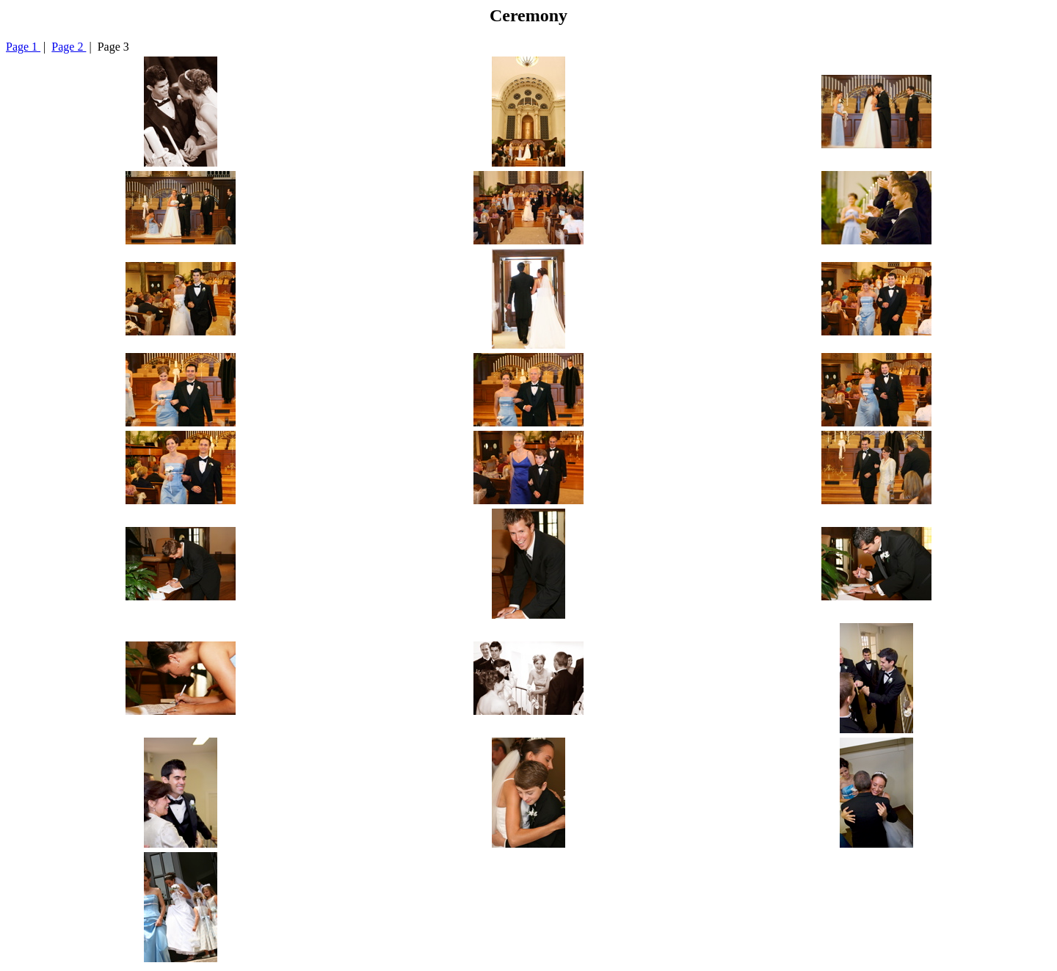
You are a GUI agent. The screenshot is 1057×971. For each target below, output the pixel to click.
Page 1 (23, 46)
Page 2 (68, 46)
